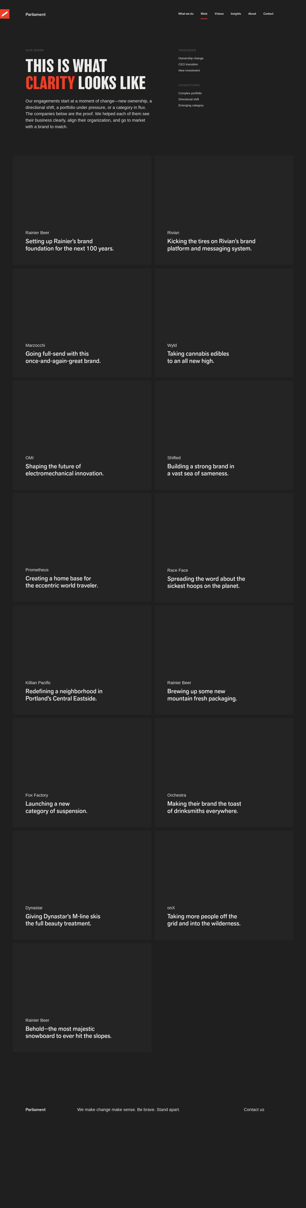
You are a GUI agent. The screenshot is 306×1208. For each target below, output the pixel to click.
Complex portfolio (190, 93)
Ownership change (191, 58)
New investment (189, 70)
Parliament (36, 14)
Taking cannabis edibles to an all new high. (198, 357)
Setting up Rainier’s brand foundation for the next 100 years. (70, 244)
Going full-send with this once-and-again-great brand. (63, 357)
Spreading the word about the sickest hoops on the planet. (206, 582)
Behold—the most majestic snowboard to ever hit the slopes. (69, 1032)
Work (204, 15)
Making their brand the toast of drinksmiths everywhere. (204, 807)
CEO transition (188, 64)
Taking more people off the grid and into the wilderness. (204, 919)
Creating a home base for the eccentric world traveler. (62, 581)
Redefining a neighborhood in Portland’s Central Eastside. (64, 694)
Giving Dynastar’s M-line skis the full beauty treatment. (63, 919)
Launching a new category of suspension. (56, 807)
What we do (185, 15)
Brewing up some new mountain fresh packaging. (202, 694)
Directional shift (189, 99)
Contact (268, 15)
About (252, 15)
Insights (236, 15)
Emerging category (191, 105)
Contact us (254, 1109)
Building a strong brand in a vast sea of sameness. (200, 469)
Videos (219, 15)
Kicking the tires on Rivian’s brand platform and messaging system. (211, 244)
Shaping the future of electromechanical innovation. (65, 469)
